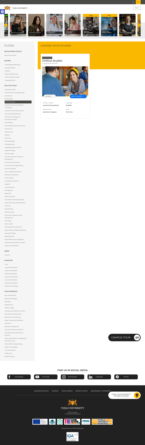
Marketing (8, 193)
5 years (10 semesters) (11, 283)
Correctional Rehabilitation (13, 114)
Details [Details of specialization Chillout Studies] (48, 96)
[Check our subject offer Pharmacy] (54, 25)
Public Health (9, 224)
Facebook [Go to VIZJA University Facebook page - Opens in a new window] (19, 377)
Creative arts (8, 353)
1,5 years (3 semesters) (11, 267)
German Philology (10, 168)
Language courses (10, 89)
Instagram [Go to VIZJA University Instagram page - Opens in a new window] (72, 377)
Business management (12, 326)
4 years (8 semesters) (11, 280)
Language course (10, 80)
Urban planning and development (15, 202)
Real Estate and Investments (13, 227)
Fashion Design (9, 153)
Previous (6, 25)
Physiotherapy (9, 209)
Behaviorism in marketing (13, 317)
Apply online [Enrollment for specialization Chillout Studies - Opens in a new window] (76, 96)
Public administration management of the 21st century (16, 340)
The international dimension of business (14, 334)
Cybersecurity (9, 132)
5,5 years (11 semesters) (11, 286)
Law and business (10, 350)
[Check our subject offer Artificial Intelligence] (109, 25)
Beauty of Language (11, 298)
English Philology (10, 150)
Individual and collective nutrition (15, 311)
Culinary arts (8, 128)
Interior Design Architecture (13, 171)
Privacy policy (81, 391)
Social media (67, 391)
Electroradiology (10, 141)
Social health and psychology (13, 344)
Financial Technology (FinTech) (14, 165)
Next (139, 25)
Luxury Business (9, 187)
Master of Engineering (11, 74)
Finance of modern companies (14, 329)
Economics (8, 138)
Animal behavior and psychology (15, 92)
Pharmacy (8, 206)
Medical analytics (10, 196)
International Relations (11, 174)
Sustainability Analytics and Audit (15, 242)
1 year (6, 264)
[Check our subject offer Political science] (18, 25)
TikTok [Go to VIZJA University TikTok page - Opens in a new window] (126, 377)
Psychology (8, 220)
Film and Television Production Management (14, 158)
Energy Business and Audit (13, 147)
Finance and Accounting (12, 162)
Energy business (10, 144)
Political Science (10, 212)
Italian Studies (9, 178)
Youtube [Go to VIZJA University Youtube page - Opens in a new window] (45, 377)
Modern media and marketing (14, 320)
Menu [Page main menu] (137, 8)
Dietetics (7, 135)
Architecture (8, 95)
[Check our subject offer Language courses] (73, 25)
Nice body (8, 301)
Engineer (7, 71)
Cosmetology (9, 122)
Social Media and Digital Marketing (15, 230)
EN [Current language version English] (138, 2)
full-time (7, 255)
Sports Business (9, 236)
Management (9, 190)
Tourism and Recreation (12, 245)
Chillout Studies (10, 102)
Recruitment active (10, 55)
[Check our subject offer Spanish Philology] (127, 25)
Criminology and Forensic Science (15, 125)
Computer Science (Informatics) (14, 110)
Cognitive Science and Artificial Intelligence (14, 106)
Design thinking (10, 356)
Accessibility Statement (101, 391)
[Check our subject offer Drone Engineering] (91, 25)
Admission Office (41, 391)
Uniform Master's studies (12, 77)
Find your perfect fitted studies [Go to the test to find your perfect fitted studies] (121, 395)
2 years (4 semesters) (11, 270)
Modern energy (9, 308)
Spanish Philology (10, 233)
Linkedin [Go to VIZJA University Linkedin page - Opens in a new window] (99, 377)
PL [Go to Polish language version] (133, 2)
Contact (55, 391)
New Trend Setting (10, 295)
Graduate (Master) (10, 68)
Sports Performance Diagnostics (14, 239)
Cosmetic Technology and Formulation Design (12, 118)
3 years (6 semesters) (11, 273)
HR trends (8, 323)
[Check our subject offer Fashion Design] (36, 25)
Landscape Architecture (12, 181)
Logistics (7, 184)
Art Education (9, 99)
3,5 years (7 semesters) (11, 277)
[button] (2, 11)
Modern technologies (11, 347)
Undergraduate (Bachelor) (12, 64)
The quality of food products (13, 314)
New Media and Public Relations (14, 199)
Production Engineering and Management (13, 216)
